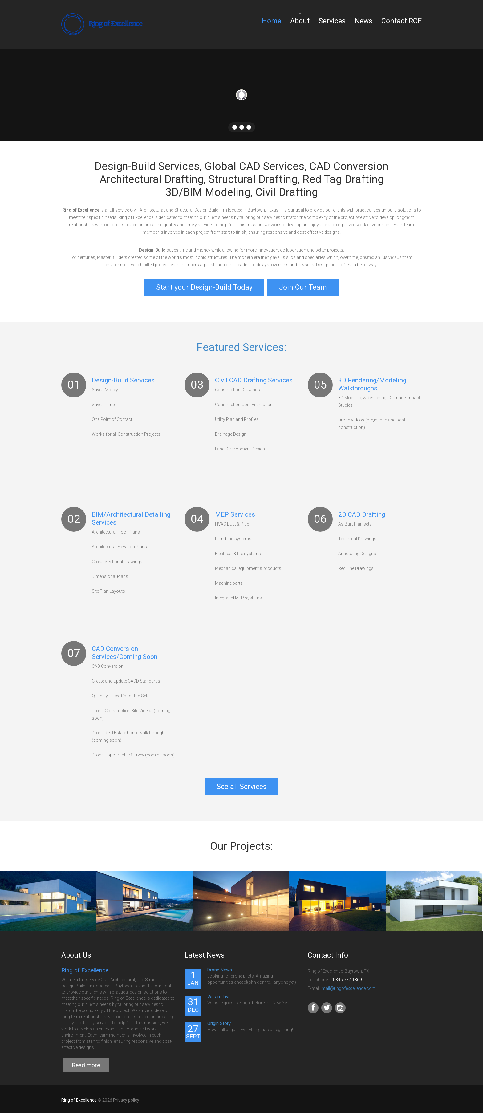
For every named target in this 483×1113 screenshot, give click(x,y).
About (300, 21)
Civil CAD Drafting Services (254, 378)
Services (332, 21)
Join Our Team (303, 287)
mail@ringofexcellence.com (349, 986)
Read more (86, 1063)
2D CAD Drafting (361, 512)
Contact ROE (401, 21)
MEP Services (235, 512)
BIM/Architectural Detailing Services (131, 516)
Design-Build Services (123, 378)
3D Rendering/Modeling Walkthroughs (372, 382)
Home (271, 21)
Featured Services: (241, 345)
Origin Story (219, 1021)
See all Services (242, 785)
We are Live (219, 995)
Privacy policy (126, 1098)
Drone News (219, 968)
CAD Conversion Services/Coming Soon (124, 651)
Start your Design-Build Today (204, 287)
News (363, 21)
